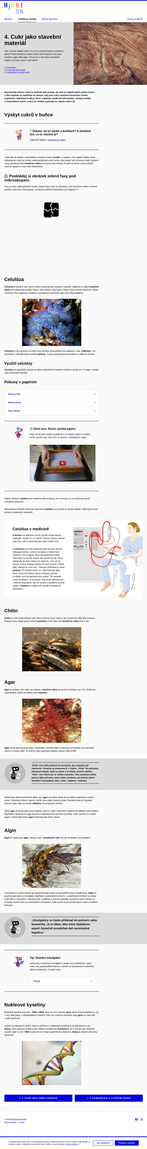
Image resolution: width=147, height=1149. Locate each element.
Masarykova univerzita (18, 1119)
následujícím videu (56, 140)
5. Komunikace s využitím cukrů (17, 72)
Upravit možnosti (73, 1145)
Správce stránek (10, 1122)
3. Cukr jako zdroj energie (15, 70)
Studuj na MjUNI (135, 19)
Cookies (22, 1122)
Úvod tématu (11, 67)
